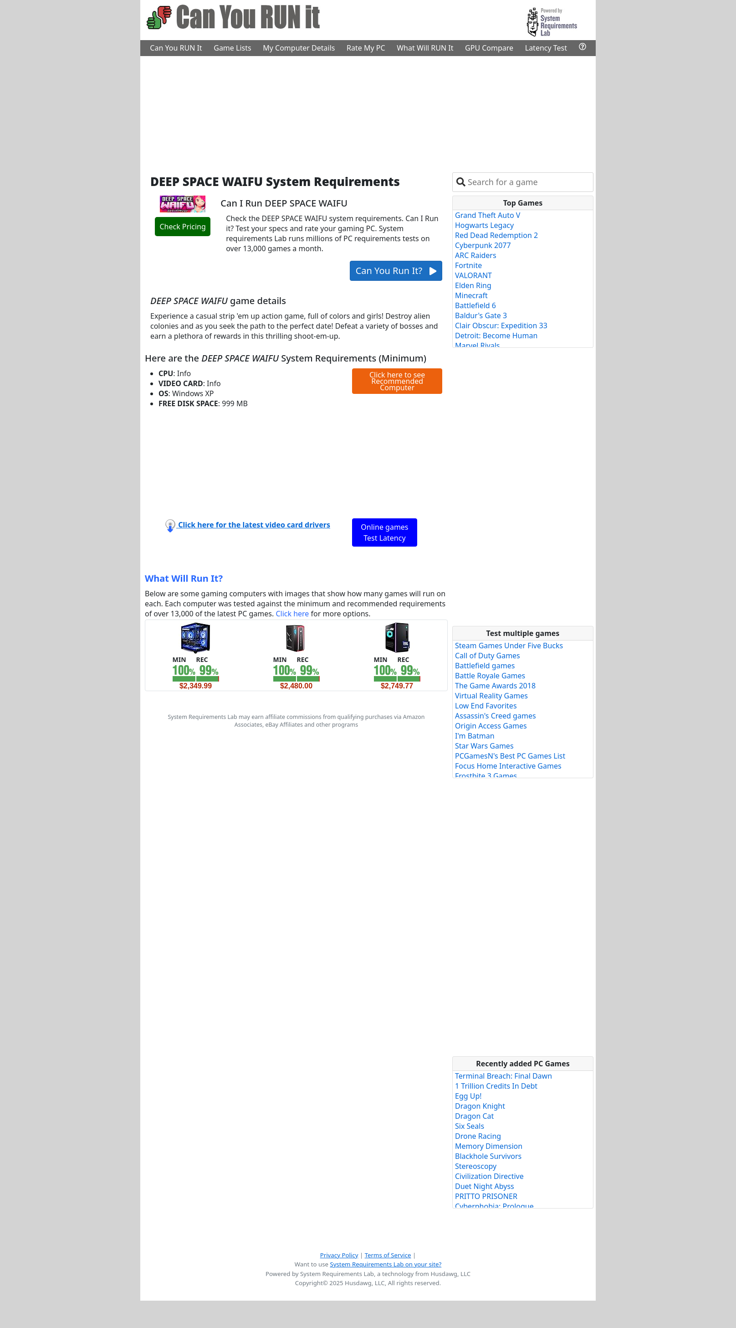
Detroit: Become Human (496, 336)
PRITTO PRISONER (486, 1196)
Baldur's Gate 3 (481, 315)
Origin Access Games (491, 726)
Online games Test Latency (384, 532)
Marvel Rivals (477, 346)
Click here (292, 614)
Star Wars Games (484, 746)
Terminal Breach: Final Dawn (503, 1076)
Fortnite (468, 265)
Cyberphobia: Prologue (494, 1206)
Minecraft (471, 295)
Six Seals (469, 1126)
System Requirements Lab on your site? (385, 1264)
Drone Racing (478, 1136)
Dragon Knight (480, 1106)
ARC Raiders (475, 255)
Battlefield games (485, 666)
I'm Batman (475, 736)
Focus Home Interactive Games (508, 766)
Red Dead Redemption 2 (496, 235)
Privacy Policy (339, 1255)
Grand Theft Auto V (487, 215)
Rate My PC (366, 48)
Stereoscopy (475, 1166)
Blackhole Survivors (488, 1156)
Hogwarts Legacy (484, 225)
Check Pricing (182, 227)
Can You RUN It (176, 48)
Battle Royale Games (490, 676)
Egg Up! (468, 1096)
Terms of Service (388, 1255)
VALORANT (473, 275)
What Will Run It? (184, 578)
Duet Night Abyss (484, 1186)
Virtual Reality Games (491, 696)
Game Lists (232, 48)
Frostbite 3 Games (486, 776)
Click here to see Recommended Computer (397, 381)
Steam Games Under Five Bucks (509, 646)
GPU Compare (489, 48)
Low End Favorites (486, 706)
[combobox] (528, 182)
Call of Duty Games (487, 656)
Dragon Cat (474, 1116)
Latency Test (546, 48)
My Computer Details (299, 48)
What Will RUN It (425, 48)
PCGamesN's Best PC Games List (510, 756)
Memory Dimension (488, 1146)
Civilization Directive (489, 1176)
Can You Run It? (396, 270)
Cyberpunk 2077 (483, 245)
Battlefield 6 (475, 305)
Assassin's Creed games (495, 716)
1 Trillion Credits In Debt (496, 1086)
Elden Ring (473, 285)
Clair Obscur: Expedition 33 (501, 325)
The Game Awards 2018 (495, 686)
